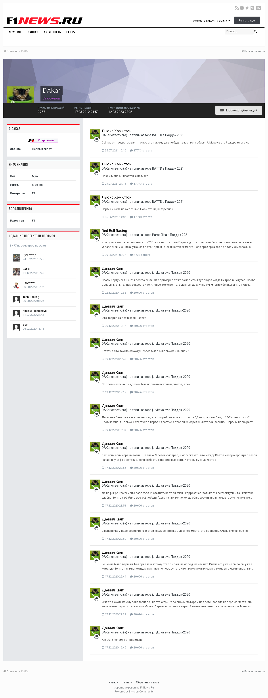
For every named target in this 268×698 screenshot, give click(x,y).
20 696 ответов (142, 292)
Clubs (70, 32)
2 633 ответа (140, 254)
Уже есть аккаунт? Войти (211, 20)
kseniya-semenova (35, 310)
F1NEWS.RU (13, 32)
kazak (27, 269)
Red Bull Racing (114, 230)
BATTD (157, 135)
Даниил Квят (113, 268)
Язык (113, 682)
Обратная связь (147, 682)
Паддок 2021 (174, 135)
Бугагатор (29, 255)
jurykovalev (160, 272)
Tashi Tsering (31, 296)
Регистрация (247, 20)
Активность (52, 32)
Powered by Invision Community (134, 691)
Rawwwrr (28, 283)
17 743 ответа (141, 150)
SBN (25, 324)
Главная (32, 32)
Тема (127, 682)
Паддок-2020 (180, 272)
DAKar (106, 135)
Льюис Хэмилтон (116, 131)
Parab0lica (159, 235)
